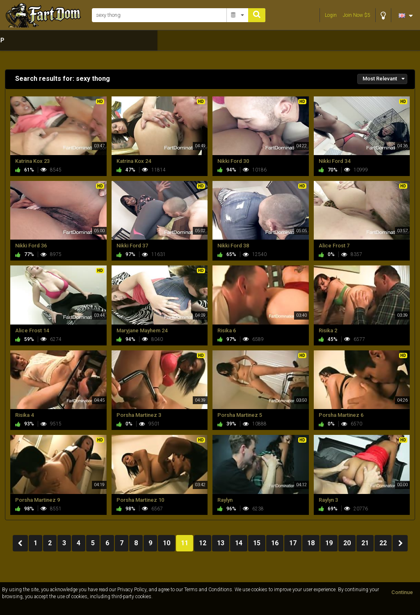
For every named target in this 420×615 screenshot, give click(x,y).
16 (274, 543)
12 (202, 543)
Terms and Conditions (208, 589)
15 (256, 543)
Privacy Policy (131, 589)
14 (238, 543)
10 (166, 543)
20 (347, 543)
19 (329, 543)
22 (383, 543)
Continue (402, 592)
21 (365, 543)
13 (220, 543)
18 (311, 543)
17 (293, 543)
